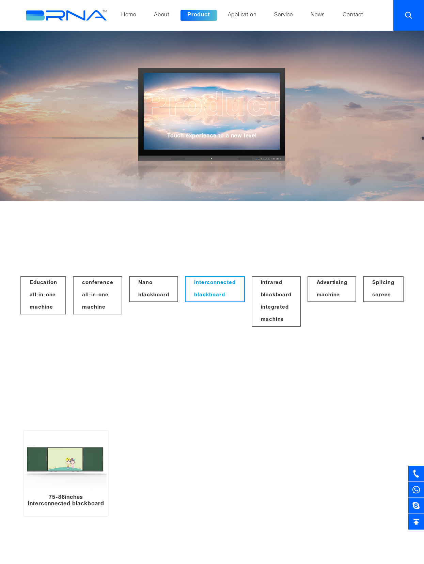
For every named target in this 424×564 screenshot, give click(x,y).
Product (198, 15)
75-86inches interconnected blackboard (66, 501)
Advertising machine (332, 289)
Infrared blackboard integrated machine (276, 301)
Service (283, 15)
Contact (353, 15)
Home (128, 15)
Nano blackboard (153, 289)
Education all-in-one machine (43, 295)
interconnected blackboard (214, 289)
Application (242, 15)
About (162, 15)
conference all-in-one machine (97, 295)
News (318, 15)
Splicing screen (383, 289)
